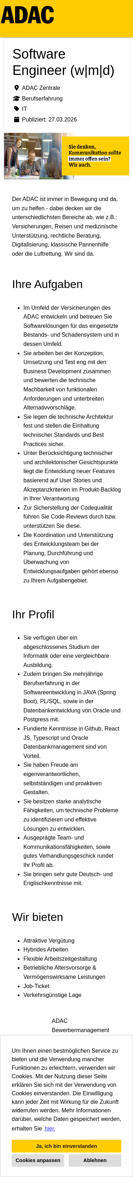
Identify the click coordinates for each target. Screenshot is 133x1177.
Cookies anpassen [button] (38, 1160)
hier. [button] (50, 1129)
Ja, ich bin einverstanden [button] (66, 1146)
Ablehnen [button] (95, 1160)
